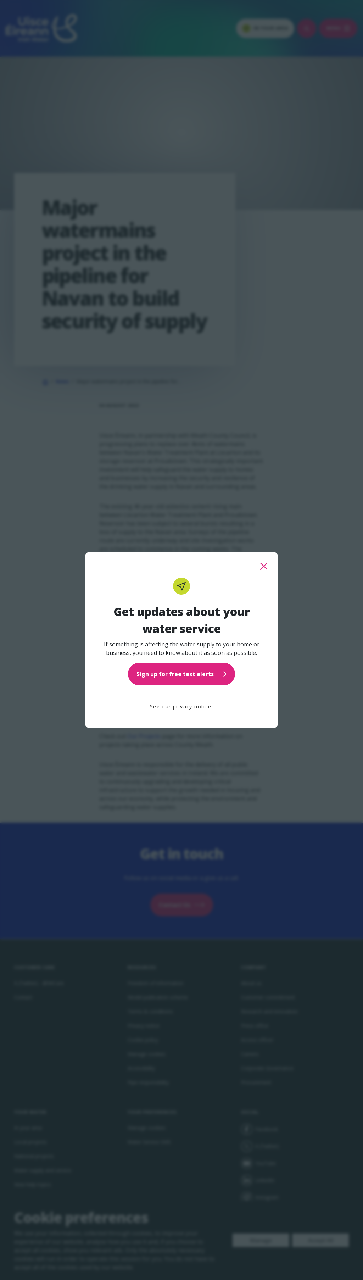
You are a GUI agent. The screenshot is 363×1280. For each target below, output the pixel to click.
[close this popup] (263, 566)
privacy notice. (193, 706)
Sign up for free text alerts (181, 674)
